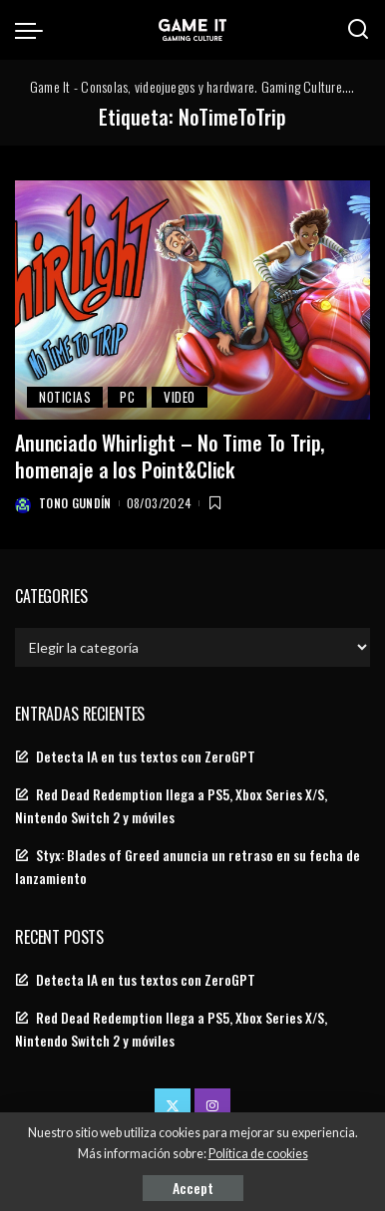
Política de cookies (258, 1153)
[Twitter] (173, 1106)
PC (127, 397)
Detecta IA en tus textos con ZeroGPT (145, 756)
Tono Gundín (75, 502)
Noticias (65, 397)
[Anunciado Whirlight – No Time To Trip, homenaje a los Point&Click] (192, 300)
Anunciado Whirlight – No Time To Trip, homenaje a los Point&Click (169, 456)
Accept (193, 1187)
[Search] (358, 30)
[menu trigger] (34, 30)
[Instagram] (212, 1106)
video (179, 397)
